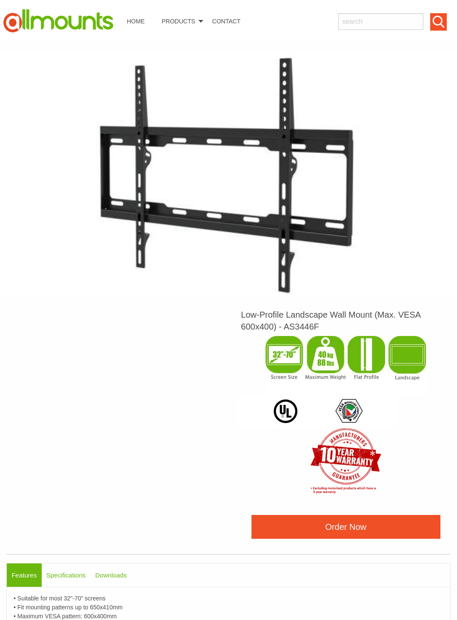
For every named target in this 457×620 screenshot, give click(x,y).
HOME (136, 21)
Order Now (345, 527)
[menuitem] (61, 21)
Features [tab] (24, 575)
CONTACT (226, 21)
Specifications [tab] (66, 575)
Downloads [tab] (111, 575)
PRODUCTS (178, 21)
